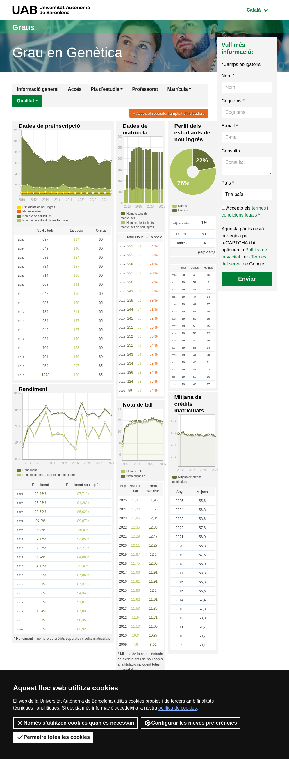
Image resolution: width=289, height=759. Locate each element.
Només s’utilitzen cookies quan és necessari (75, 722)
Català (262, 9)
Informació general (37, 89)
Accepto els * (245, 211)
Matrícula (177, 89)
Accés (74, 89)
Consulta (231, 150)
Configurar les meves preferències (190, 722)
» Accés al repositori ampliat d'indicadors (166, 113)
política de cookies (177, 707)
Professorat (145, 89)
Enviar (247, 279)
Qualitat (25, 100)
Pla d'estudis (105, 89)
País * (228, 182)
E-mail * (230, 125)
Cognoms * (233, 100)
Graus (25, 27)
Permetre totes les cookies (53, 737)
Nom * (228, 75)
